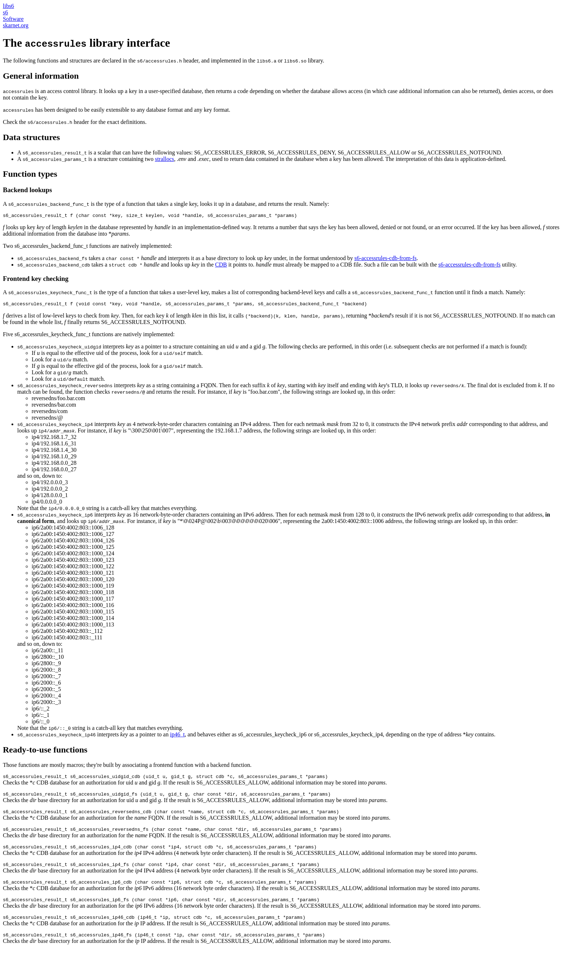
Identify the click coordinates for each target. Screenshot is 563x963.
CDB (221, 266)
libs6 (8, 6)
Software (13, 19)
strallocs (164, 159)
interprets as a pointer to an (93, 736)
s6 (5, 12)
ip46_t (177, 736)
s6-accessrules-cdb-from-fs (385, 259)
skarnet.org (15, 25)
